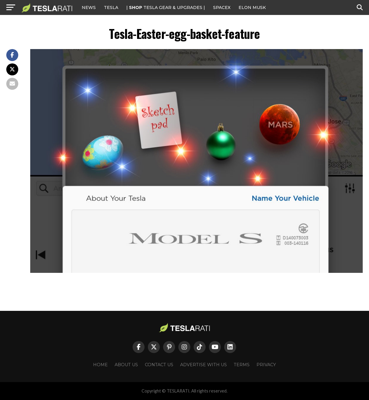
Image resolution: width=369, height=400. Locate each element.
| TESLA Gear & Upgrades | (165, 7)
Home (100, 364)
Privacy (266, 364)
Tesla (111, 7)
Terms (242, 364)
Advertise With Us (203, 364)
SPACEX (221, 7)
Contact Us (159, 364)
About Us (126, 364)
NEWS (89, 7)
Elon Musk (252, 7)
